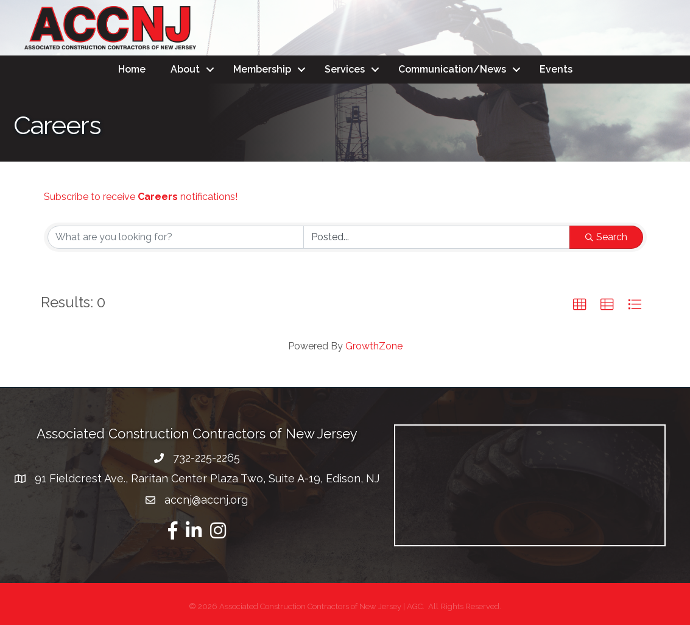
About (185, 69)
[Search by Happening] (436, 237)
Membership (262, 69)
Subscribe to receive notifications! (141, 196)
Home (132, 69)
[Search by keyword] (176, 237)
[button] (580, 305)
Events (556, 69)
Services (345, 69)
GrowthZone (374, 346)
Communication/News (452, 69)
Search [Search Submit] (606, 237)
